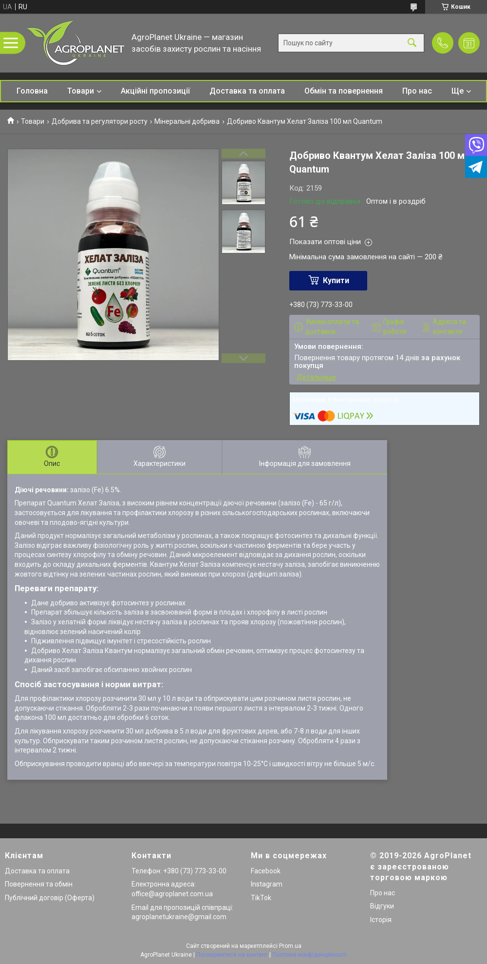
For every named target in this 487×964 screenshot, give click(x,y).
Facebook (266, 871)
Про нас (417, 91)
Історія (381, 920)
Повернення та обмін (39, 884)
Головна (32, 91)
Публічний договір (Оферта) (49, 898)
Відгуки (382, 906)
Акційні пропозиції (155, 91)
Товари (80, 91)
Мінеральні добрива (187, 121)
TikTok (261, 898)
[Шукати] (412, 43)
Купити (336, 280)
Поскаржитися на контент (232, 954)
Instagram (266, 884)
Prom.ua (290, 946)
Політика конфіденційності (309, 954)
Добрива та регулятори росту (100, 121)
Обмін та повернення (343, 91)
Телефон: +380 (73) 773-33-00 (178, 871)
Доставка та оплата (247, 91)
